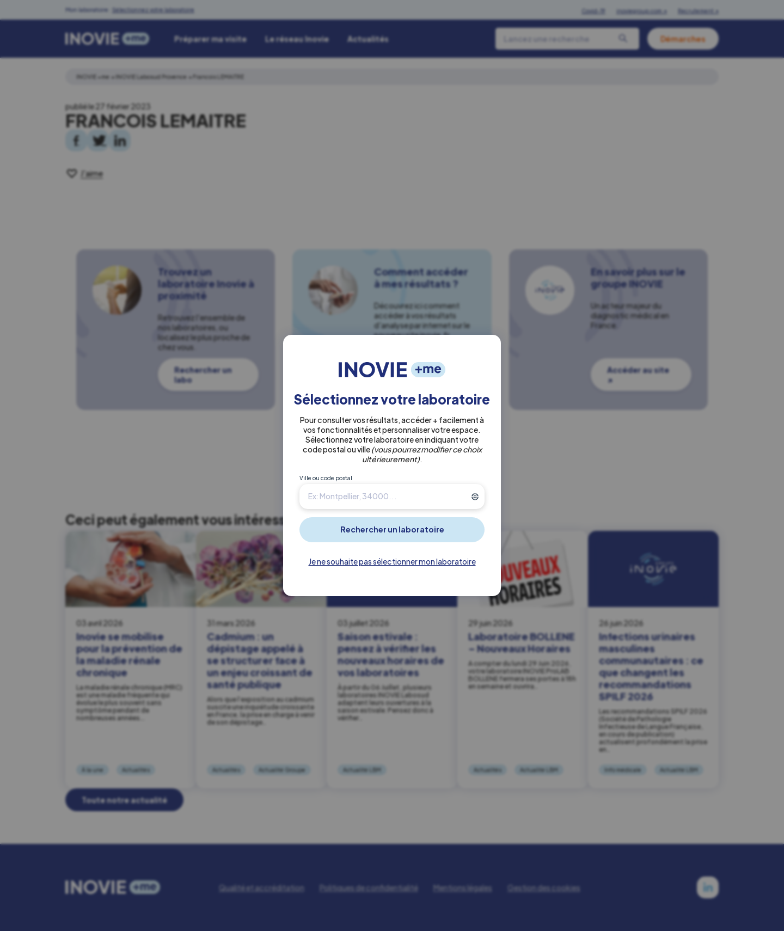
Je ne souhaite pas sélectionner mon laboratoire (392, 561)
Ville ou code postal (325, 478)
